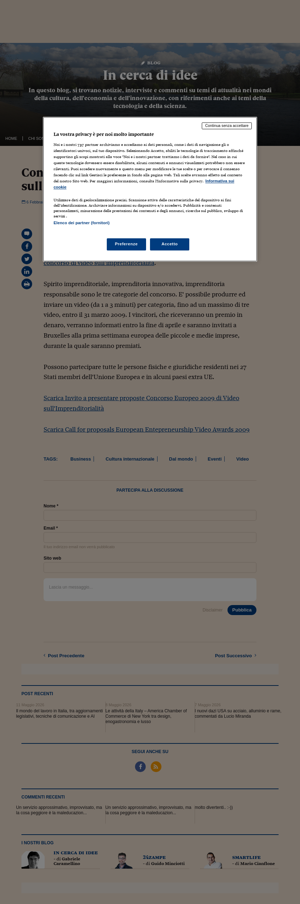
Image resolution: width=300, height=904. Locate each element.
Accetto (169, 244)
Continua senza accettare (227, 126)
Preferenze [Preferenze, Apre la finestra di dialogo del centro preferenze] (126, 244)
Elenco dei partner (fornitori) (82, 223)
